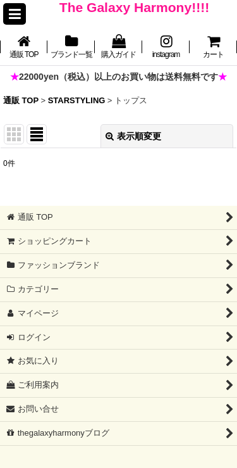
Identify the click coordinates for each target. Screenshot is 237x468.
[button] (14, 14)
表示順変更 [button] (133, 136)
